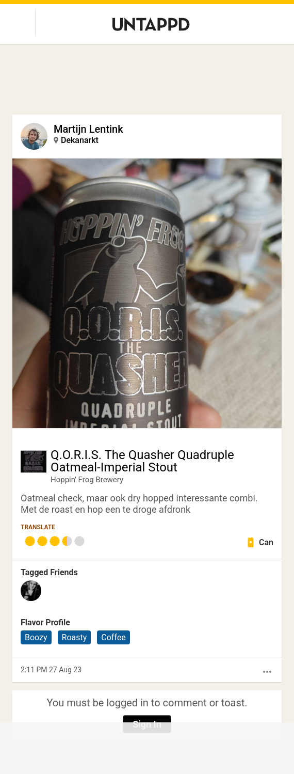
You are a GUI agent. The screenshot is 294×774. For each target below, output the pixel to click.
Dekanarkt (80, 140)
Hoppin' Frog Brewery (87, 479)
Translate (38, 527)
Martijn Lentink (88, 129)
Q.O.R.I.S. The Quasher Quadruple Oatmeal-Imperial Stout (142, 461)
